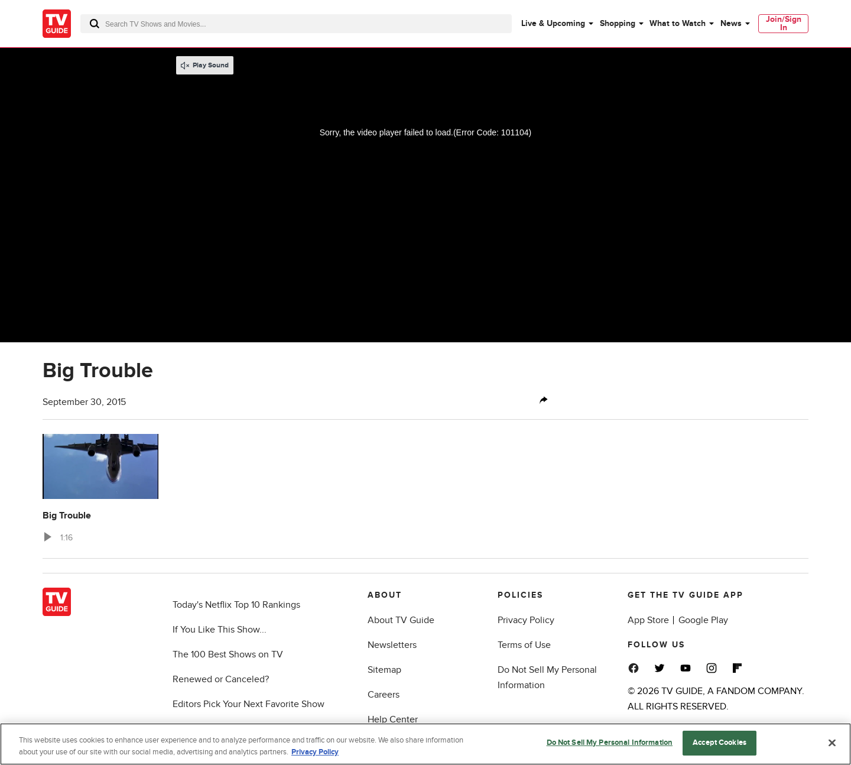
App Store (648, 620)
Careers (383, 695)
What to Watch (677, 23)
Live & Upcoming (553, 23)
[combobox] (296, 23)
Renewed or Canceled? (221, 679)
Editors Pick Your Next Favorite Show (248, 704)
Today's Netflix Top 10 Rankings (236, 605)
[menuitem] (556, 23)
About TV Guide (401, 620)
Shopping (617, 23)
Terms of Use (524, 645)
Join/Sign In (783, 23)
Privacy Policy (526, 620)
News (731, 23)
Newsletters (392, 645)
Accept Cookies (719, 742)
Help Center (393, 719)
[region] (425, 744)
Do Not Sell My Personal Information (610, 742)
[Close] (832, 743)
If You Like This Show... (220, 630)
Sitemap (384, 670)
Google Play (703, 620)
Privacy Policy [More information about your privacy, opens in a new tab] (315, 752)
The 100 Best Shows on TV (228, 654)
